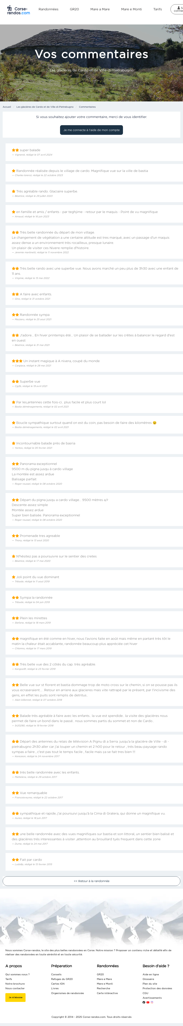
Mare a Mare (100, 9)
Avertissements (152, 997)
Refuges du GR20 (62, 979)
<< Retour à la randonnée (91, 881)
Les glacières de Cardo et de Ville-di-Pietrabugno (44, 107)
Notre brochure (15, 983)
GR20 (74, 9)
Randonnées (48, 9)
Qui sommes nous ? (17, 974)
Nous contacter (15, 988)
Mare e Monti (131, 9)
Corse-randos (18, 10)
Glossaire (148, 979)
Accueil (7, 107)
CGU (145, 993)
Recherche (103, 988)
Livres (55, 988)
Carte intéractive (107, 993)
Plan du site (150, 983)
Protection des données (157, 988)
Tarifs (157, 9)
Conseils (56, 974)
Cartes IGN (58, 983)
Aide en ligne (151, 974)
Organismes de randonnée (67, 993)
